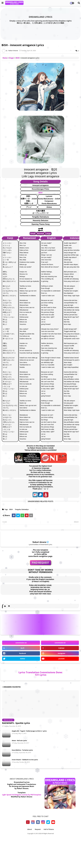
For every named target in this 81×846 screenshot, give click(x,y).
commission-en (21, 643)
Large (48, 233)
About (29, 829)
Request (38, 829)
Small (32, 233)
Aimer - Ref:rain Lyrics (19, 740)
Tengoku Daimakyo (22, 509)
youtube (61, 659)
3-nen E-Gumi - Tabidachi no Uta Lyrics (25, 760)
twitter (22, 659)
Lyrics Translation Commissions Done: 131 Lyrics (40, 673)
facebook (22, 653)
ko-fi (22, 648)
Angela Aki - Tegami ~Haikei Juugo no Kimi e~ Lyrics (29, 731)
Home (5, 58)
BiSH (17, 58)
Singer (11, 58)
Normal (40, 233)
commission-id (60, 643)
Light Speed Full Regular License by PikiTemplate (21, 795)
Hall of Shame (49, 829)
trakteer (61, 648)
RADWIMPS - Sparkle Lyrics (16, 723)
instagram (61, 653)
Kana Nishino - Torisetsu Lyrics (22, 750)
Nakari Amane (39, 542)
